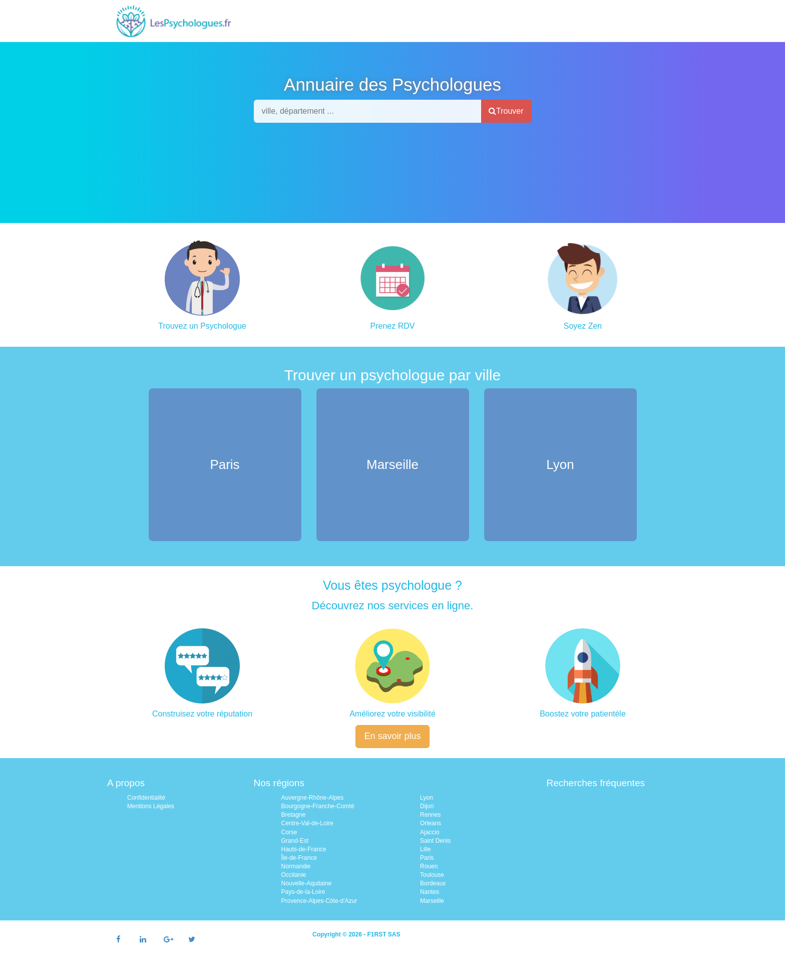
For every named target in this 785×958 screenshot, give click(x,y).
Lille (425, 849)
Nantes (429, 891)
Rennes (430, 814)
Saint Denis (435, 840)
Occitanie (293, 874)
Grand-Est (295, 840)
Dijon (427, 806)
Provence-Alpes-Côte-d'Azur (319, 900)
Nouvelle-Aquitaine (306, 883)
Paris (427, 857)
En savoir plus (392, 736)
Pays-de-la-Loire (303, 891)
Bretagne (293, 814)
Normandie (296, 866)
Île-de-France (299, 857)
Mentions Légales (150, 806)
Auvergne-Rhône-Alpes (312, 797)
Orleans (430, 823)
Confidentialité (146, 797)
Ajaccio (430, 832)
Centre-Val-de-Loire (307, 823)
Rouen (429, 866)
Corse (289, 832)
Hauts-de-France (303, 849)
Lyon (426, 797)
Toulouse (432, 874)
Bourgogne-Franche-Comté (317, 806)
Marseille (432, 900)
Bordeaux (433, 883)
